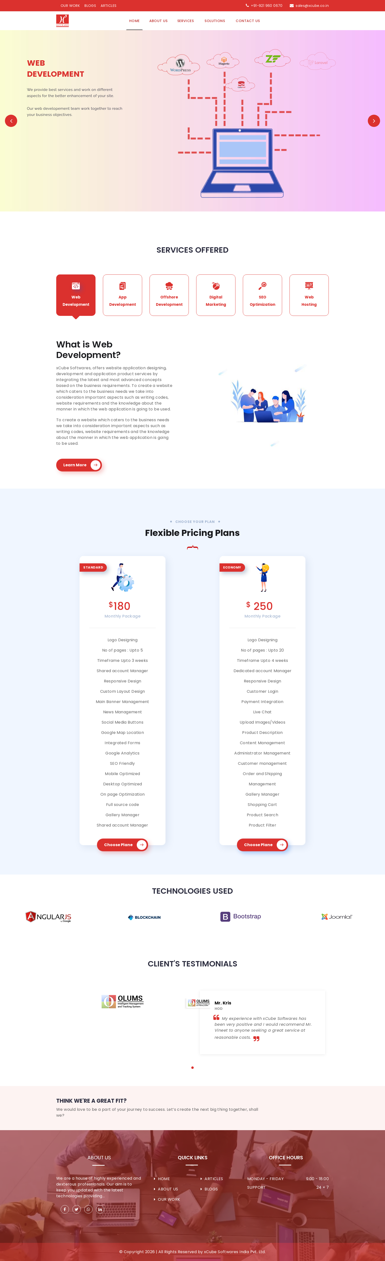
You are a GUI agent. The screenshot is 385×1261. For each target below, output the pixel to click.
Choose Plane (125, 845)
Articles (108, 5)
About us (158, 20)
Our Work (70, 5)
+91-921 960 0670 (266, 5)
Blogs (90, 5)
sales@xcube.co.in (312, 5)
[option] (48, 917)
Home (134, 20)
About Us (99, 1157)
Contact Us (248, 20)
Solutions (215, 20)
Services (186, 20)
